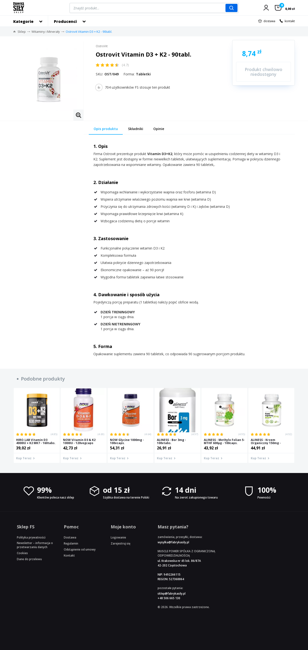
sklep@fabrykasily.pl (172, 593)
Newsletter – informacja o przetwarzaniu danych (35, 545)
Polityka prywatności (31, 537)
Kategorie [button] (23, 21)
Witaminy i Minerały (46, 31)
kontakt (290, 21)
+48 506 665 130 (169, 598)
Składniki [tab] (135, 128)
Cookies (22, 553)
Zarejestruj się (120, 543)
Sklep (22, 31)
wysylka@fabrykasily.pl (173, 542)
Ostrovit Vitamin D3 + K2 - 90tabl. (89, 31)
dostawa (269, 21)
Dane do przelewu (29, 559)
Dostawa (70, 537)
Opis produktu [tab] (106, 128)
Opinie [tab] (158, 128)
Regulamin (71, 543)
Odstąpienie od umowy (80, 549)
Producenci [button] (65, 21)
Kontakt (69, 555)
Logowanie (118, 537)
